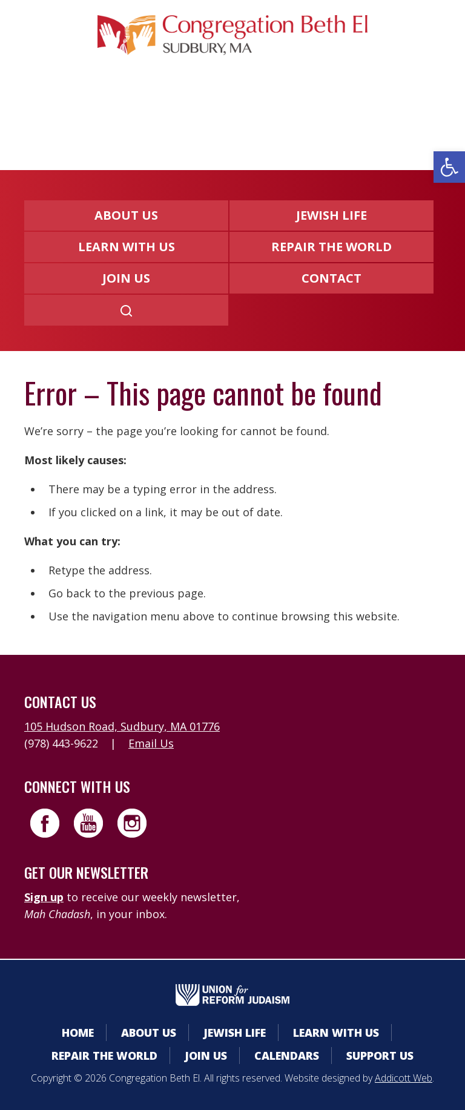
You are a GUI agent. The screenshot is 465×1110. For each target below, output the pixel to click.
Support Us (380, 1055)
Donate (273, 112)
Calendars (192, 112)
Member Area (93, 112)
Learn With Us (126, 246)
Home (78, 1032)
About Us (126, 215)
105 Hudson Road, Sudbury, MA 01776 (122, 726)
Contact (331, 278)
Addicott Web (403, 1078)
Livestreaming (366, 112)
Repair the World (331, 246)
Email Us (151, 743)
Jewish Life (331, 215)
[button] (449, 167)
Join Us (126, 278)
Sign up (44, 897)
